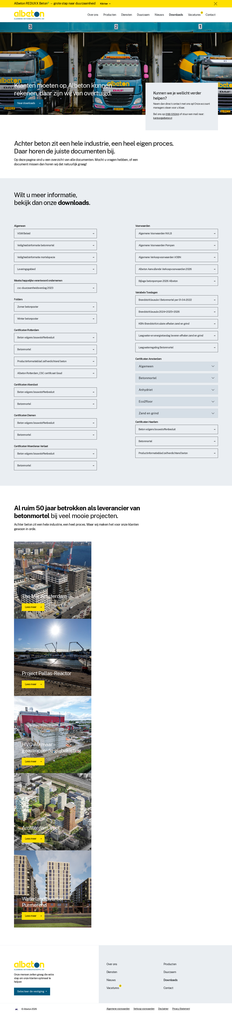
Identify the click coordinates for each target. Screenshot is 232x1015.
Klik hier (104, 3)
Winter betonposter (27, 318)
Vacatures (194, 14)
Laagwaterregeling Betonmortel (156, 347)
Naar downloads (26, 103)
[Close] (215, 3)
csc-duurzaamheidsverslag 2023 (35, 287)
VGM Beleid (23, 233)
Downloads (176, 14)
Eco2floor (146, 401)
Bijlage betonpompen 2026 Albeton (158, 281)
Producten (109, 14)
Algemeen (146, 366)
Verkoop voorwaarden (144, 1008)
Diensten (126, 14)
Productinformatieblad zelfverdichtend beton (41, 361)
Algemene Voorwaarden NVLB (155, 233)
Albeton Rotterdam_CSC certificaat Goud (39, 373)
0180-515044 (172, 114)
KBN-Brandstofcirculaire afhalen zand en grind (164, 323)
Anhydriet (146, 389)
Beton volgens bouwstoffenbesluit (35, 337)
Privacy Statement (181, 1008)
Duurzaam (143, 14)
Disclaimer (163, 1008)
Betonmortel (24, 349)
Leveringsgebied (26, 269)
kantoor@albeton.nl (162, 118)
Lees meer (30, 607)
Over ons (92, 14)
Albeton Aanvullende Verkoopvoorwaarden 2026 (165, 269)
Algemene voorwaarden (118, 1008)
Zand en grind (149, 413)
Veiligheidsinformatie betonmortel (35, 245)
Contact (210, 14)
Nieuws (159, 14)
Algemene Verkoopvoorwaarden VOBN (160, 257)
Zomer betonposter (27, 306)
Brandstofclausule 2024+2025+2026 (159, 311)
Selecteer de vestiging (31, 991)
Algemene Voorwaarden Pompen (156, 245)
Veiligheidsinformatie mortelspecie (36, 257)
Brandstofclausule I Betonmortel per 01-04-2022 (165, 299)
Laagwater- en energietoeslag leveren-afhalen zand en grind (171, 335)
